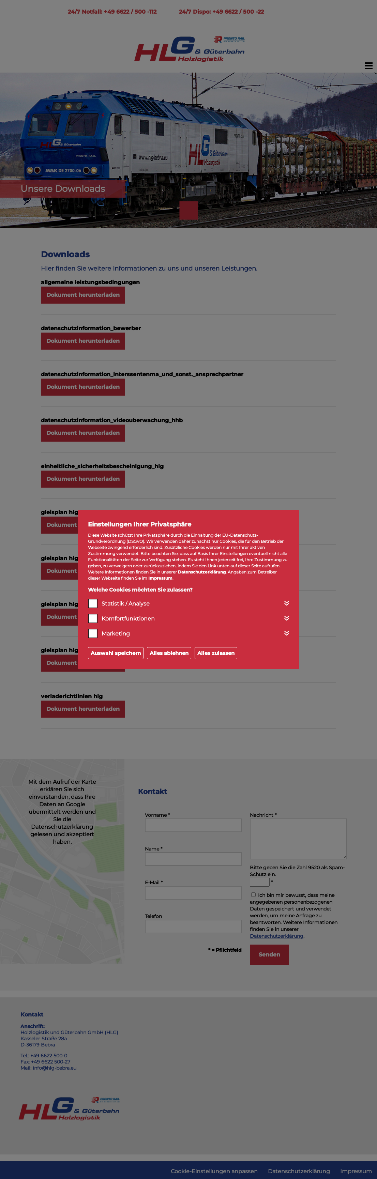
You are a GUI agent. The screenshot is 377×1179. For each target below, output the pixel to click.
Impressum (160, 578)
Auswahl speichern (116, 653)
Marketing (116, 633)
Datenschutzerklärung (202, 572)
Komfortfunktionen (128, 618)
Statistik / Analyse (126, 603)
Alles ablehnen (169, 653)
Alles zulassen (216, 653)
